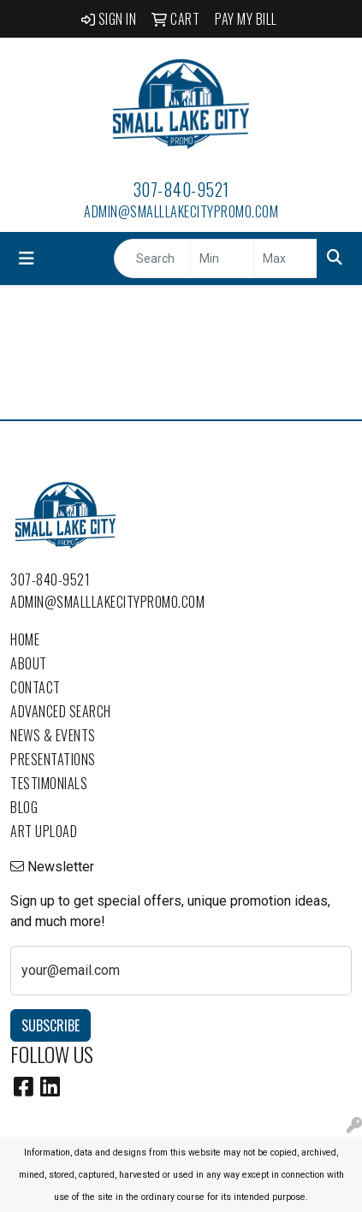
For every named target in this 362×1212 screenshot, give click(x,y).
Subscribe (50, 1025)
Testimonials (48, 783)
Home (24, 639)
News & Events (53, 735)
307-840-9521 (181, 189)
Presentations (53, 759)
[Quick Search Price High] (285, 258)
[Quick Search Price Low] (222, 258)
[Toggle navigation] (27, 258)
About (28, 663)
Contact (35, 687)
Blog (24, 807)
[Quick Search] (152, 258)
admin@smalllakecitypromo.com (181, 211)
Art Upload (43, 831)
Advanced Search (60, 711)
